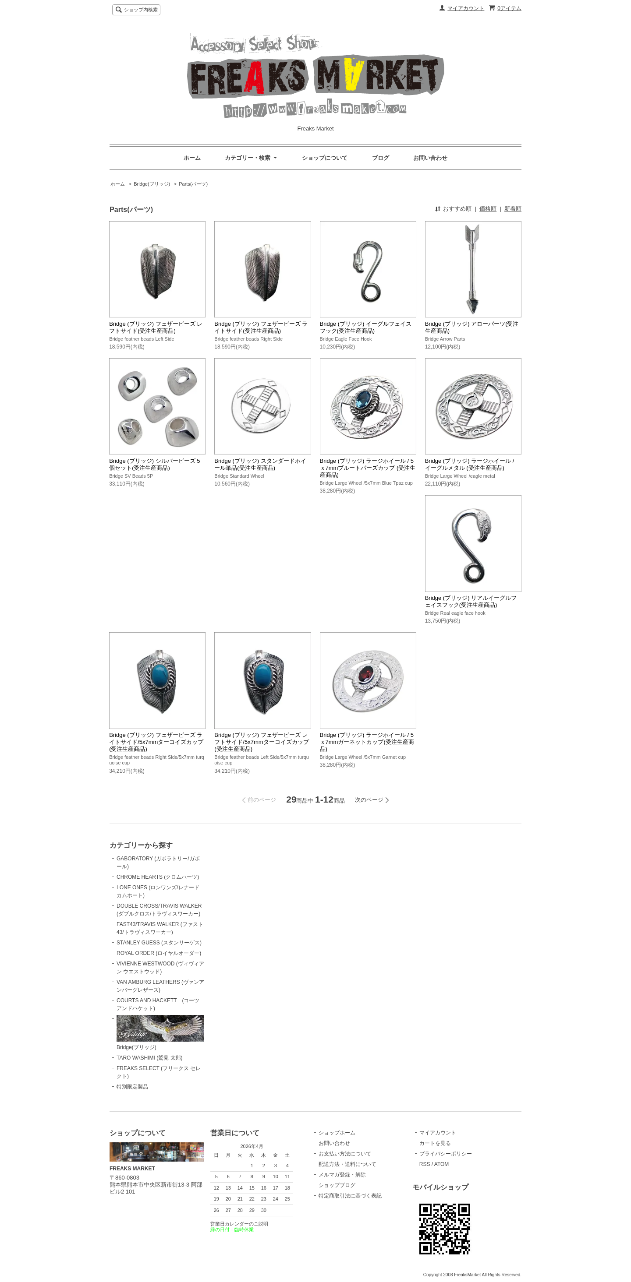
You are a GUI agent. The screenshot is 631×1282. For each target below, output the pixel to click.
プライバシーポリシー (445, 1154)
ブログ (380, 158)
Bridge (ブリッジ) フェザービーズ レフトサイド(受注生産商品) (155, 327)
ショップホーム (337, 1133)
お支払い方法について (345, 1154)
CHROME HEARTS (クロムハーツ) (158, 877)
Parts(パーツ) (193, 184)
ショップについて (324, 158)
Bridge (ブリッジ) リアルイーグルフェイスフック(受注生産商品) (471, 601)
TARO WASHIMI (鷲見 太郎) (150, 1058)
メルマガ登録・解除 (342, 1175)
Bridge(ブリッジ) (152, 184)
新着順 (512, 208)
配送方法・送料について (347, 1164)
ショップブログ (337, 1185)
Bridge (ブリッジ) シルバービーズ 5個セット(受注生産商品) (154, 464)
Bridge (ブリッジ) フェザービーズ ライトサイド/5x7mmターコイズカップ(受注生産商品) (156, 742)
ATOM (441, 1164)
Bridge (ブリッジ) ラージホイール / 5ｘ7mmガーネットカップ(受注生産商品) (367, 742)
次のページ (369, 799)
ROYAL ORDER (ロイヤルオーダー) (159, 953)
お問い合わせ (430, 158)
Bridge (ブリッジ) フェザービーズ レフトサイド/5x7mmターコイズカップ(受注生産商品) (261, 742)
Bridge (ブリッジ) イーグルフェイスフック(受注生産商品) (365, 327)
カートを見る (435, 1143)
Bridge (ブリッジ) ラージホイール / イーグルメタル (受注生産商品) (469, 464)
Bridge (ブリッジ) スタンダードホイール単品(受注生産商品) (260, 464)
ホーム (192, 158)
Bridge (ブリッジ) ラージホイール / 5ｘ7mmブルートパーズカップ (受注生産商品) (368, 468)
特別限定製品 (132, 1087)
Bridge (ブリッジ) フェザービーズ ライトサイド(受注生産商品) (261, 327)
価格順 (487, 208)
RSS (424, 1164)
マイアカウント (465, 8)
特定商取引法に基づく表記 (350, 1196)
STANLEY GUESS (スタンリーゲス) (159, 943)
